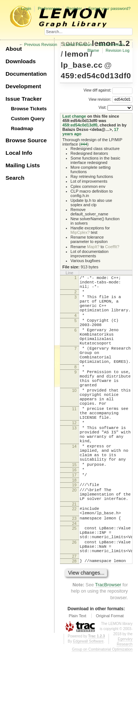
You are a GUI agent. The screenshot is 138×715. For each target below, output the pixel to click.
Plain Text (77, 678)
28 (74, 623)
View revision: (100, 99)
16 (74, 515)
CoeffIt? (112, 246)
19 (74, 532)
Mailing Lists (23, 165)
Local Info (19, 153)
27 (74, 618)
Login (26, 8)
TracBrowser (108, 647)
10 (74, 417)
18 (74, 527)
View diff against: (108, 90)
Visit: (103, 108)
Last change (74, 116)
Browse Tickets (29, 108)
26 (74, 600)
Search (15, 178)
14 (74, 486)
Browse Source (26, 140)
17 (74, 521)
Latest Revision (78, 44)
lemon (77, 54)
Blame (93, 50)
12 (74, 457)
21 (74, 556)
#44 (84, 144)
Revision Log (118, 50)
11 (74, 439)
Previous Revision (40, 44)
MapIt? (93, 246)
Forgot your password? (109, 8)
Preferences (49, 8)
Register (74, 8)
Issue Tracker (24, 99)
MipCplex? (80, 232)
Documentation (26, 74)
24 (74, 578)
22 (74, 560)
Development (23, 86)
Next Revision (111, 44)
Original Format (110, 678)
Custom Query (28, 118)
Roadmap (22, 128)
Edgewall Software (88, 704)
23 (74, 572)
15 (74, 509)
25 (74, 583)
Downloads (21, 61)
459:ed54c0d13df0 (96, 75)
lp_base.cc (82, 65)
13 (74, 463)
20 (74, 538)
